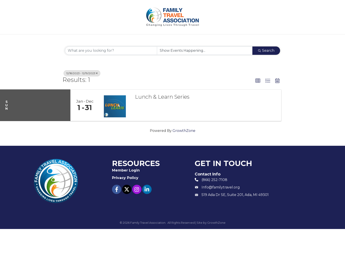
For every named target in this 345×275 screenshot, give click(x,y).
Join (119, 40)
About (96, 40)
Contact (246, 40)
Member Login (214, 40)
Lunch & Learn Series (162, 143)
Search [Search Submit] (266, 96)
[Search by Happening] (205, 96)
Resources (175, 40)
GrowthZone (183, 177)
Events (144, 40)
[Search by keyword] (111, 96)
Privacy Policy (125, 223)
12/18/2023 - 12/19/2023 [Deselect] (82, 119)
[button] (257, 126)
